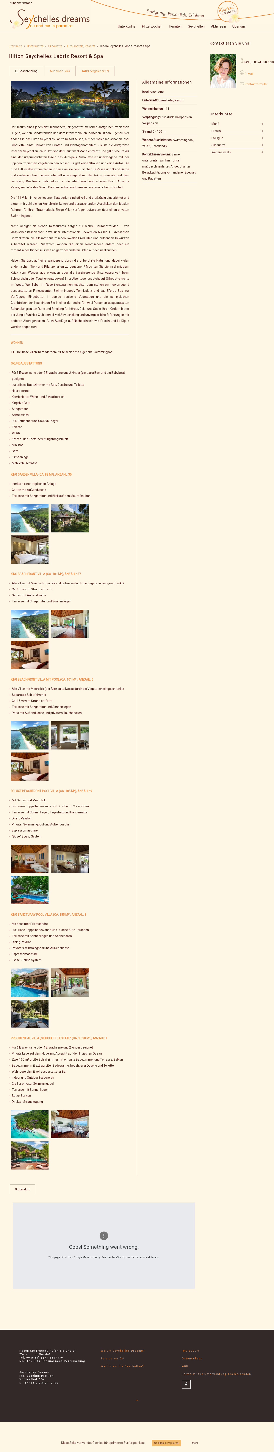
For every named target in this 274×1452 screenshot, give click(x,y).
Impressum (190, 1350)
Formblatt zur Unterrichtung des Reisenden (216, 1374)
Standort (22, 1189)
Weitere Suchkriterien (157, 140)
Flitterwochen (152, 26)
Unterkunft (149, 100)
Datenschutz (192, 1358)
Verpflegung (150, 117)
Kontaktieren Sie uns (156, 154)
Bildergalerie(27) (95, 71)
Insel (145, 92)
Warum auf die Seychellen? (122, 1366)
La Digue (217, 138)
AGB (185, 1366)
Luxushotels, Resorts (81, 46)
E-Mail (248, 74)
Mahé (215, 124)
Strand (147, 131)
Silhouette (55, 46)
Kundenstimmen (21, 3)
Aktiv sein (218, 26)
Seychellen (196, 26)
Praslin (216, 131)
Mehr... (196, 1442)
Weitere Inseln (221, 152)
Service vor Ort (113, 1358)
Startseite (15, 46)
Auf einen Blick (60, 71)
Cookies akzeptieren (166, 1442)
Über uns (239, 26)
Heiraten (175, 26)
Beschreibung (26, 71)
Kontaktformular (256, 84)
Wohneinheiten (152, 108)
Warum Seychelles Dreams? (123, 1350)
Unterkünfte (126, 26)
